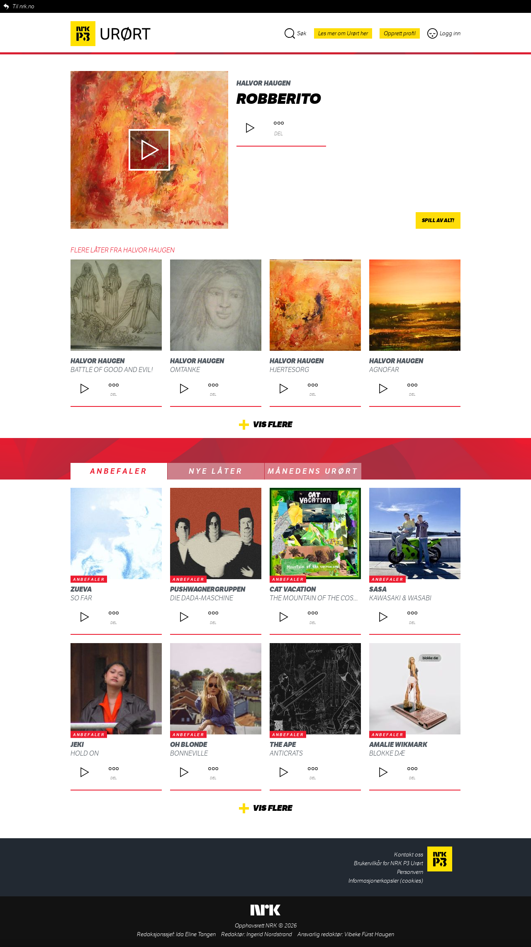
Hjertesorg (289, 370)
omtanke (185, 370)
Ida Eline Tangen (196, 934)
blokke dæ (387, 753)
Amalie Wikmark (398, 745)
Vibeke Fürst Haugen (369, 934)
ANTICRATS (286, 753)
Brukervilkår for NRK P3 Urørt (388, 863)
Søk (296, 33)
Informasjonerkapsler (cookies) (385, 880)
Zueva (81, 589)
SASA (378, 589)
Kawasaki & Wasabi (400, 598)
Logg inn (443, 33)
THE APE (283, 745)
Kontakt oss (408, 854)
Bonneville (189, 753)
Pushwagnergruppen (207, 589)
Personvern (410, 872)
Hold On (85, 753)
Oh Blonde (188, 745)
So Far (81, 598)
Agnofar (384, 370)
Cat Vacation (293, 589)
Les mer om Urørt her (343, 33)
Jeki (77, 745)
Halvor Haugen (263, 83)
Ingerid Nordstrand (269, 934)
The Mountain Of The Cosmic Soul (326, 598)
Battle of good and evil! (112, 370)
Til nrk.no (23, 6)
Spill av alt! (438, 220)
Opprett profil (400, 33)
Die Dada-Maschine (201, 598)
